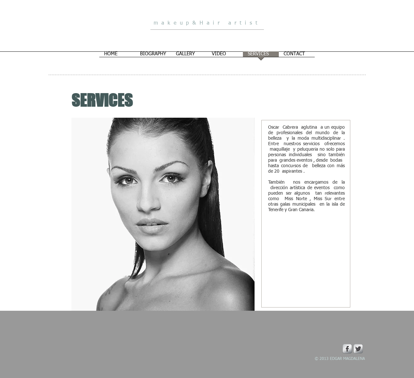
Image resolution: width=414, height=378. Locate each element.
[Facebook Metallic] (347, 348)
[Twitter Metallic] (358, 348)
